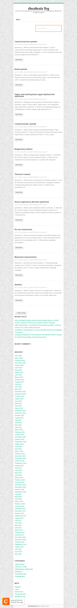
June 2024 (18, 375)
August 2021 (19, 418)
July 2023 (18, 384)
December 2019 (20, 456)
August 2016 (19, 547)
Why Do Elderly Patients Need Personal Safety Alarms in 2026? (37, 320)
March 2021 (19, 430)
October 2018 (19, 489)
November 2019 (20, 458)
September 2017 (20, 516)
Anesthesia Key (38, 8)
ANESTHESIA (34, 44)
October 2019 (19, 461)
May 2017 (18, 525)
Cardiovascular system (25, 124)
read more (18, 59)
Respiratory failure (23, 149)
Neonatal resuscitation (26, 257)
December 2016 (20, 537)
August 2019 (19, 465)
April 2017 (18, 528)
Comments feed (20, 594)
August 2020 (19, 444)
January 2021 (19, 434)
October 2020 (19, 439)
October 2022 (19, 396)
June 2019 (18, 470)
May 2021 (18, 425)
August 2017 (19, 518)
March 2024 (19, 377)
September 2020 (20, 442)
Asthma (18, 285)
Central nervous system (26, 41)
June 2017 (18, 523)
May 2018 (18, 497)
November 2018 (20, 487)
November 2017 (20, 511)
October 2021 (19, 415)
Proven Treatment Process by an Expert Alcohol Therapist (35, 323)
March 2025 (19, 372)
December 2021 (20, 411)
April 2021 (18, 427)
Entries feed (19, 592)
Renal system (21, 69)
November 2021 (20, 413)
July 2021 (18, 420)
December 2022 (20, 391)
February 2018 (20, 504)
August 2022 (19, 399)
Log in (17, 589)
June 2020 (18, 446)
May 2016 (18, 554)
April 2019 (18, 475)
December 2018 (20, 485)
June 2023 (18, 387)
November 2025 (20, 363)
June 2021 (18, 422)
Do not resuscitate (23, 229)
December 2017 (20, 508)
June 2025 (18, 368)
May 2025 (18, 370)
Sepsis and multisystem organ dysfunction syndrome (35, 95)
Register (18, 587)
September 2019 (20, 463)
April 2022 (18, 406)
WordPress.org (20, 596)
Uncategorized (20, 576)
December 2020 (20, 437)
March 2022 (19, 408)
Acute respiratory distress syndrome (32, 202)
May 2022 (18, 403)
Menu (18, 19)
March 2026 (19, 358)
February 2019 (20, 480)
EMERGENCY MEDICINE (24, 569)
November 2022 (20, 394)
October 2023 (19, 379)
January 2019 (19, 482)
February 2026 (20, 360)
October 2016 (19, 542)
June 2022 (18, 401)
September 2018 (20, 492)
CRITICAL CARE (21, 567)
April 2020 (18, 449)
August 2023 (19, 382)
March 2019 (19, 477)
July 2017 (18, 520)
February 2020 (20, 454)
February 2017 (20, 532)
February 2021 (20, 432)
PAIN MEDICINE (20, 574)
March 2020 (19, 451)
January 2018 (19, 506)
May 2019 (18, 473)
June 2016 (18, 551)
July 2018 (18, 494)
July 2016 (18, 549)
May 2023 (18, 389)
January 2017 (19, 535)
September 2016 (20, 544)
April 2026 (18, 356)
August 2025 (19, 365)
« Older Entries (21, 313)
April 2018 (18, 499)
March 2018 (19, 501)
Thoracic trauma (22, 174)
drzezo (26, 44)
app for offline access (38, 606)
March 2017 (19, 530)
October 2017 (19, 513)
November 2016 (20, 540)
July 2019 (18, 468)
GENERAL (18, 572)
